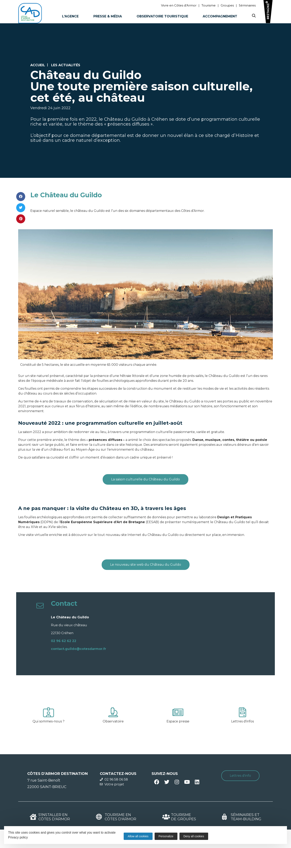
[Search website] (254, 16)
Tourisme (208, 5)
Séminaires (247, 5)
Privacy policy (18, 837)
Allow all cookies (138, 836)
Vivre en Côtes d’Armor (178, 5)
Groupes (227, 5)
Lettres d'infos (242, 721)
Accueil (37, 65)
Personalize (166, 836)
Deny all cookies (193, 836)
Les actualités (65, 65)
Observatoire (113, 721)
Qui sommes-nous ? (48, 721)
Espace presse (178, 721)
